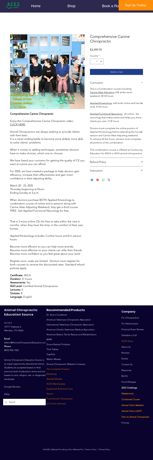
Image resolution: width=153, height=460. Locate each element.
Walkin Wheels (53, 359)
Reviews (125, 352)
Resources (126, 370)
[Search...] (25, 402)
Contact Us (126, 364)
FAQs (7, 394)
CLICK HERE (17, 124)
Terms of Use (90, 449)
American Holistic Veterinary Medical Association (70, 329)
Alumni (49, 393)
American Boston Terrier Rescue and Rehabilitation (71, 334)
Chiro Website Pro (75, 449)
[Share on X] (109, 180)
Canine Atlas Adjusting (102, 92)
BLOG (124, 376)
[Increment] (101, 61)
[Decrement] (92, 61)
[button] (71, 6)
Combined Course (130, 399)
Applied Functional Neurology (106, 113)
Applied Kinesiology (101, 103)
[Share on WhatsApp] (103, 180)
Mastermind (127, 393)
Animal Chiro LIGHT (131, 411)
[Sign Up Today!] (136, 5)
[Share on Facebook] (92, 180)
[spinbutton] (97, 61)
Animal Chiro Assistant (132, 405)
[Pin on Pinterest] (97, 180)
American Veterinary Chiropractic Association (68, 319)
